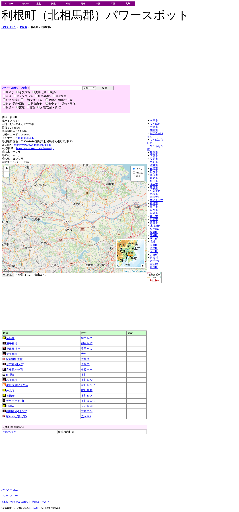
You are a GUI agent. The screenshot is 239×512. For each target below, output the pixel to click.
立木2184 (86, 411)
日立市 (154, 219)
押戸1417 (86, 343)
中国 (98, 3)
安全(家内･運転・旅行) (61, 103)
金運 (7, 96)
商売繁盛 (60, 96)
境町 (152, 241)
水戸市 (154, 120)
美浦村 (154, 264)
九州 (128, 3)
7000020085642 (24, 138)
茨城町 (154, 235)
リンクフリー (9, 495)
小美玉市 (155, 190)
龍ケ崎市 (155, 229)
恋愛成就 (23, 92)
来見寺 (10, 390)
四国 (113, 3)
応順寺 (10, 338)
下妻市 (154, 155)
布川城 (10, 374)
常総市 (154, 194)
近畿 (83, 3)
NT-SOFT (34, 507)
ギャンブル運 (23, 96)
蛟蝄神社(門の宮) (16, 411)
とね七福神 (9, 431)
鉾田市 (154, 222)
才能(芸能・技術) (49, 107)
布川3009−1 (88, 400)
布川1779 (86, 379)
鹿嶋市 (154, 130)
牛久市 (154, 162)
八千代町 (155, 260)
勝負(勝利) (35, 103)
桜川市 (154, 181)
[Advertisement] (110, 57)
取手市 (154, 184)
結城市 (154, 165)
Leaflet (127, 271)
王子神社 (11, 343)
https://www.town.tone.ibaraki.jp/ (32, 144)
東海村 (154, 257)
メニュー (9, 3)
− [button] (6, 174)
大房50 (85, 359)
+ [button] (6, 169)
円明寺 (10, 406)
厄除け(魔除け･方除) (59, 99)
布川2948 (86, 390)
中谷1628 (86, 369)
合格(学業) (11, 99)
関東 (53, 3)
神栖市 (154, 203)
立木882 (86, 416)
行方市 (154, 171)
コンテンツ (23, 3)
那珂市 (154, 216)
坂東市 (154, 178)
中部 (68, 3)
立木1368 (86, 405)
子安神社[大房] (15, 364)
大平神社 (11, 354)
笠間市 (154, 158)
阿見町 (154, 232)
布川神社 (11, 380)
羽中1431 (86, 338)
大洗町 (154, 254)
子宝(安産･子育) (32, 99)
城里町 (154, 248)
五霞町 (154, 244)
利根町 (154, 267)
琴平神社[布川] (15, 400)
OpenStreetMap (139, 271)
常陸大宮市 (156, 200)
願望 (31, 107)
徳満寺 (10, 395)
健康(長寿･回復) (14, 103)
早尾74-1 (86, 348)
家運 (20, 107)
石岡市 (154, 206)
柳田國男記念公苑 (17, 385)
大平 (83, 353)
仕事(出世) (43, 96)
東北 (38, 3)
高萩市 (154, 174)
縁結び (8, 92)
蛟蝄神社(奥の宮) (16, 416)
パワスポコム (9, 489)
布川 (83, 374)
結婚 (52, 92)
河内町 (154, 238)
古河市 (154, 168)
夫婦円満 (39, 92)
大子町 (154, 251)
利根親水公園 (14, 369)
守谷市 (154, 187)
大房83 (85, 364)
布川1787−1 (88, 385)
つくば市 (155, 123)
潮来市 (154, 213)
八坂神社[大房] (14, 359)
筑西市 (154, 209)
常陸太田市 (156, 197)
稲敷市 (154, 152)
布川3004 (86, 395)
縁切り (8, 107)
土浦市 (154, 126)
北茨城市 (155, 225)
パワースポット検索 (14, 87)
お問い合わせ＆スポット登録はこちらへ (25, 501)
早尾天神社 (13, 348)
